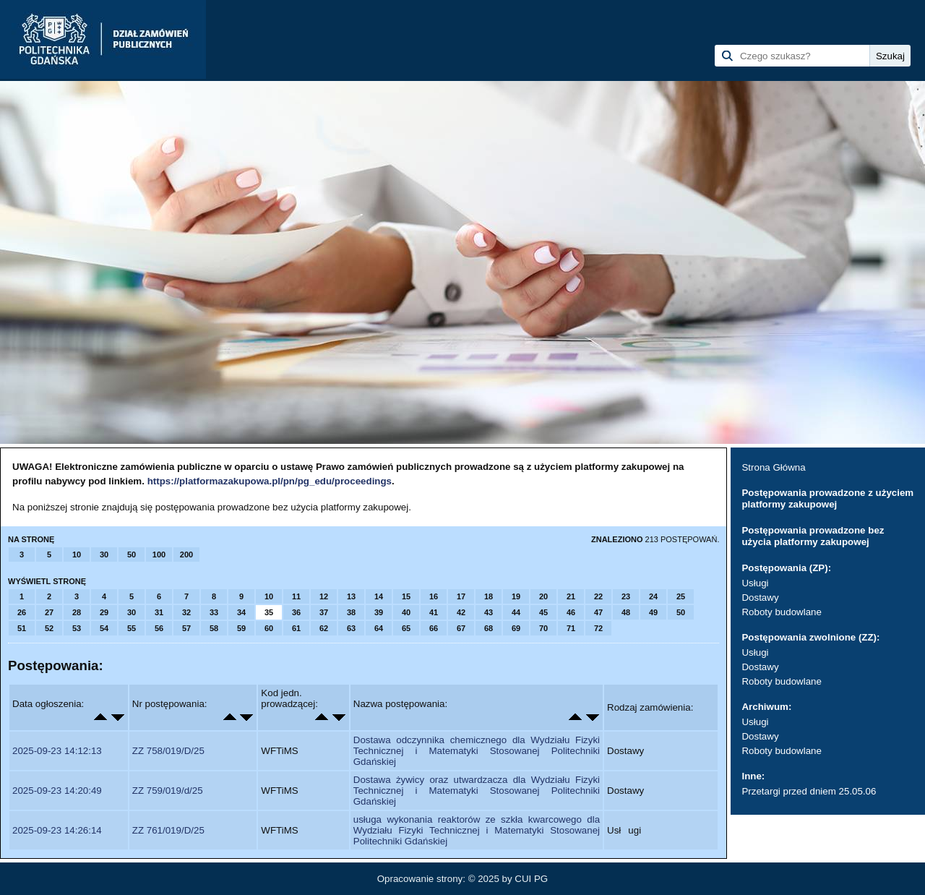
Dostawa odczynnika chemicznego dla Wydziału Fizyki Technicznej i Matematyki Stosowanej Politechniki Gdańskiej (476, 751)
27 (49, 612)
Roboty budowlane (781, 612)
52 (49, 628)
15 (406, 596)
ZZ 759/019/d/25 (167, 790)
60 (268, 628)
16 (433, 596)
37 (323, 612)
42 (461, 612)
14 (378, 596)
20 (543, 596)
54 (104, 628)
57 (186, 628)
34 (241, 612)
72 (598, 628)
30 (104, 554)
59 (241, 628)
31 (159, 612)
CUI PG (531, 878)
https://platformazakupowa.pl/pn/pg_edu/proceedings (269, 481)
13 (351, 596)
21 (571, 596)
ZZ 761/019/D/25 (168, 830)
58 (214, 628)
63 (351, 628)
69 (516, 628)
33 (214, 612)
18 (488, 596)
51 (21, 628)
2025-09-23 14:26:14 (57, 830)
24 (653, 596)
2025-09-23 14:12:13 (57, 750)
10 (76, 554)
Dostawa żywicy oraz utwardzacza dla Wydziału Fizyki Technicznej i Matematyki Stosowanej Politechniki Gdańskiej (476, 790)
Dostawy (759, 597)
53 (76, 628)
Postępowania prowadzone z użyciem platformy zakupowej (827, 498)
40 (406, 612)
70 (543, 628)
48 (625, 612)
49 (653, 612)
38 (351, 612)
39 (378, 612)
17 (461, 596)
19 (516, 596)
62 (323, 628)
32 (186, 612)
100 (158, 554)
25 (680, 596)
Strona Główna (773, 467)
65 (406, 628)
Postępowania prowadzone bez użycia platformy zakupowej (812, 536)
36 (296, 612)
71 (571, 628)
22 (598, 596)
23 (625, 596)
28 (76, 612)
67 (461, 628)
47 (598, 612)
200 (186, 554)
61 (296, 628)
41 (433, 612)
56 (159, 628)
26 (21, 612)
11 (296, 596)
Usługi (754, 583)
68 (488, 628)
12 (323, 596)
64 (378, 628)
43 (488, 612)
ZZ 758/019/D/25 (168, 750)
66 (433, 628)
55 (131, 628)
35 (268, 612)
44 (516, 612)
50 (131, 554)
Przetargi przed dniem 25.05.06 (808, 791)
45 (543, 612)
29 (104, 612)
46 (571, 612)
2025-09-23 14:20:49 (57, 790)
